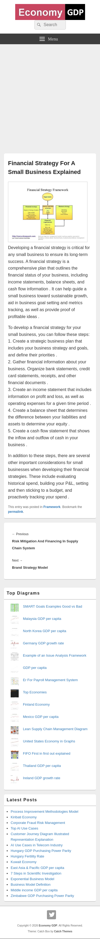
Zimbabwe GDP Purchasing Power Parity (42, 896)
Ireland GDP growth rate (41, 778)
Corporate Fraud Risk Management (38, 823)
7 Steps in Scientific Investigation (36, 873)
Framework (52, 507)
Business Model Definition (31, 885)
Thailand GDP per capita (42, 766)
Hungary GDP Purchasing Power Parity (41, 851)
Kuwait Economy (24, 862)
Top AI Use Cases (24, 828)
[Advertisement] (50, 97)
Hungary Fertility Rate (27, 856)
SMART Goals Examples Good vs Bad (52, 606)
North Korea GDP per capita (44, 631)
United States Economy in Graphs (49, 741)
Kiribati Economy (24, 817)
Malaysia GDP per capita (42, 619)
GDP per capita (35, 668)
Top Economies (35, 692)
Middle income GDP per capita (34, 890)
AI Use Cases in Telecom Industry (37, 845)
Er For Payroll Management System (50, 680)
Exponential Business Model (32, 879)
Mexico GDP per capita (40, 717)
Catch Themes (63, 931)
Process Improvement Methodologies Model (44, 812)
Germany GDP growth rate (43, 643)
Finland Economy (36, 704)
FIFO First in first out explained (46, 753)
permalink (15, 512)
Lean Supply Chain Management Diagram (55, 729)
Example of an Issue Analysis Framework (54, 655)
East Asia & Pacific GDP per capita (37, 868)
